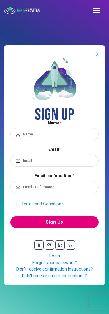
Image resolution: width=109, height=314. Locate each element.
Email (53, 149)
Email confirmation (53, 175)
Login (54, 256)
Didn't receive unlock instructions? (54, 275)
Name (53, 123)
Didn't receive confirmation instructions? (54, 269)
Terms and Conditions (43, 203)
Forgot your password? (54, 262)
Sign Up (54, 222)
